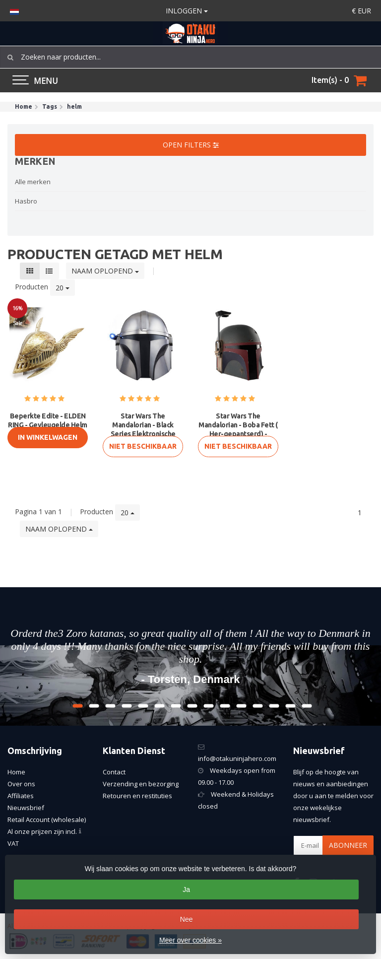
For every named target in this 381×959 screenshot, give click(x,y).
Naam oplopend (105, 270)
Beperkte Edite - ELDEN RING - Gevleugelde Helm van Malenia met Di (47, 425)
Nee (186, 919)
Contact (114, 771)
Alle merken (33, 181)
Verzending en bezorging (141, 783)
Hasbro (26, 201)
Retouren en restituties (137, 795)
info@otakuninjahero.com (237, 758)
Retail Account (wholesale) (46, 819)
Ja (186, 889)
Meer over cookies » (190, 940)
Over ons (21, 783)
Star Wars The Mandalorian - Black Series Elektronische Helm (143, 429)
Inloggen (187, 10)
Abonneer (348, 845)
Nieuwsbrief (25, 807)
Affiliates (20, 795)
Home (16, 771)
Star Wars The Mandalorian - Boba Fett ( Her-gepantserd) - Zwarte (238, 429)
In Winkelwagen (47, 437)
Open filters (191, 144)
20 (62, 287)
